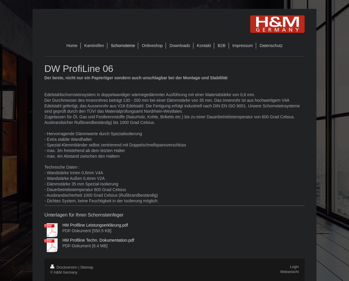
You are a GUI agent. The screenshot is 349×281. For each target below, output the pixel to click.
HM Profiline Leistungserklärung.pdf (95, 225)
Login (294, 267)
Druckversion (64, 267)
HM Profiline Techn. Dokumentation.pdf (98, 240)
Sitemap (86, 267)
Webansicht (289, 272)
